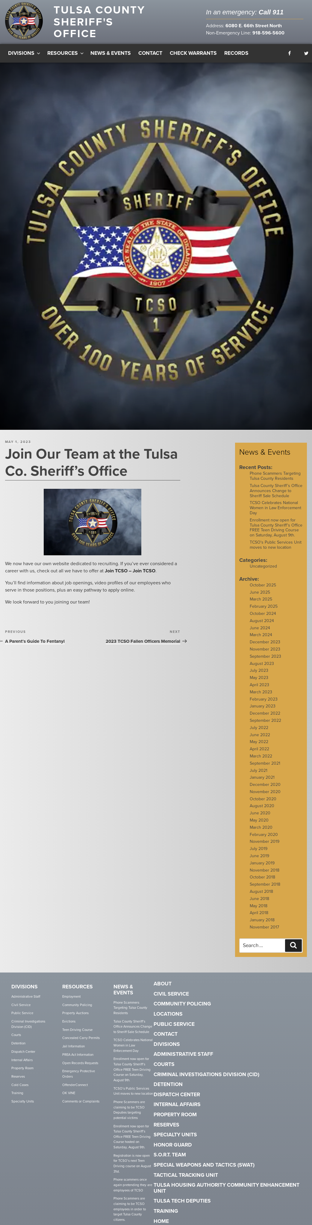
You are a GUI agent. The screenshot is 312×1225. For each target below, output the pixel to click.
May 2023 (259, 674)
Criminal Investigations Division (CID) (28, 1020)
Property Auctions (75, 1009)
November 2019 (264, 837)
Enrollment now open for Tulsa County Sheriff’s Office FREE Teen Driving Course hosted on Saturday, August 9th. (132, 1133)
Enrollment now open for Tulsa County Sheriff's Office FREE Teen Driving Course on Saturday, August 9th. (276, 524)
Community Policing (77, 1001)
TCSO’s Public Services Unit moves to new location (133, 1087)
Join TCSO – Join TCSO (130, 567)
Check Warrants (193, 49)
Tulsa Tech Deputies (182, 1197)
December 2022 (265, 709)
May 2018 (258, 902)
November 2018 (264, 866)
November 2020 (265, 788)
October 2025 (263, 581)
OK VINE (68, 1089)
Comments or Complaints (80, 1098)
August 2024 (262, 617)
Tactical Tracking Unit (186, 1171)
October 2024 (263, 609)
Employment (71, 993)
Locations (168, 1011)
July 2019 (258, 845)
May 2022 (259, 738)
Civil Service (21, 1001)
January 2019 (262, 859)
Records (236, 49)
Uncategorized (263, 562)
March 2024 (261, 631)
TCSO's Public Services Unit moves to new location (276, 541)
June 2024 (260, 624)
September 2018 (265, 880)
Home (161, 1218)
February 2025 (264, 602)
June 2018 (259, 895)
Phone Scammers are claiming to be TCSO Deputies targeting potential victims (129, 1106)
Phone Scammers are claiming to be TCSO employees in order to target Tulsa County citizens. (129, 1205)
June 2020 (260, 809)
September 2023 (265, 652)
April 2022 (259, 745)
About (163, 980)
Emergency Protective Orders (78, 1070)
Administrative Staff (25, 993)
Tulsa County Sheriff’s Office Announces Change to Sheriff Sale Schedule (276, 487)
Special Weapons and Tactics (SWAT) (204, 1161)
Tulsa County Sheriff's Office (99, 22)
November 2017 (264, 923)
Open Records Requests (80, 1059)
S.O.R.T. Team (170, 1151)
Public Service (22, 1009)
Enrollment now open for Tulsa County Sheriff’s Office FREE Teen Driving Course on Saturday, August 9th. (132, 1066)
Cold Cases (19, 1081)
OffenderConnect (75, 1081)
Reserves (18, 1073)
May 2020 (259, 816)
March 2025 (261, 595)
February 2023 (264, 695)
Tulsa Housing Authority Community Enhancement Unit (226, 1184)
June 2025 (260, 588)
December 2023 (265, 638)
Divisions (24, 49)
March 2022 (261, 752)
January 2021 (262, 773)
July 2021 (258, 766)
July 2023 (259, 666)
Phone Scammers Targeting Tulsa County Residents (275, 472)
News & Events (110, 49)
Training (17, 1089)
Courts (16, 1031)
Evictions (68, 1018)
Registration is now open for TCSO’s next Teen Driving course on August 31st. (132, 1160)
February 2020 (264, 830)
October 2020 (263, 795)
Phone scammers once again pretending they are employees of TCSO (132, 1181)
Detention (18, 1040)
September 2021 (265, 759)
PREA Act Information (77, 1051)
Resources (66, 49)
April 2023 (259, 681)
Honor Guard (173, 1141)
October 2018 (262, 873)
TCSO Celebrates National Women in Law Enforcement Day (275, 504)
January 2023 (262, 702)
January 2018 (262, 916)
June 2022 (260, 731)
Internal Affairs (22, 1056)
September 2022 (265, 716)
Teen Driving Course (77, 1026)
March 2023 (261, 688)
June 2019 (259, 852)
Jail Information (73, 1043)
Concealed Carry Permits (81, 1034)
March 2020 (261, 823)
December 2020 (265, 781)
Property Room (22, 1065)
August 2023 (262, 659)
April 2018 (259, 909)
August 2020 (262, 802)
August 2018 (261, 887)
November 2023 (265, 645)
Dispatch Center (23, 1048)
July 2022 (259, 723)
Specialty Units (22, 1098)
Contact (150, 49)
